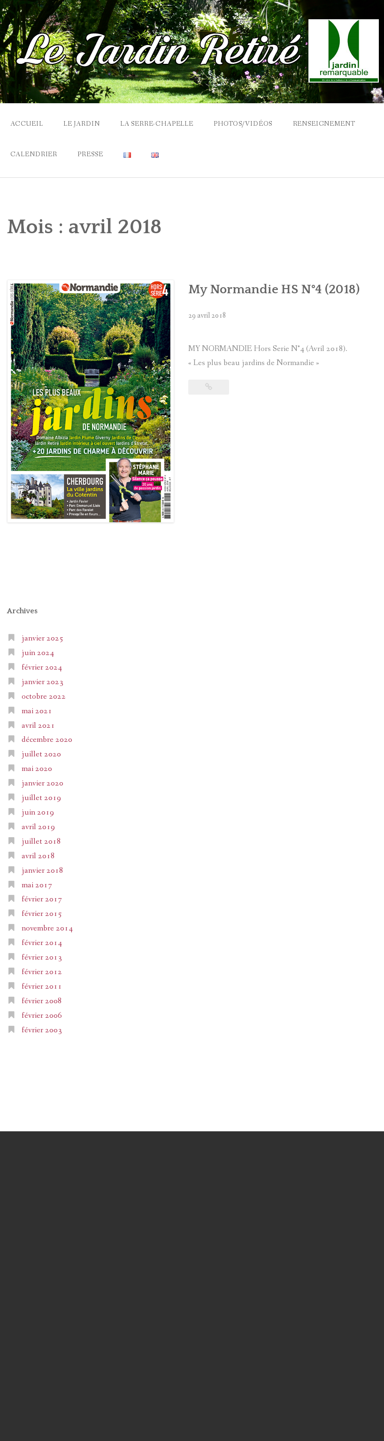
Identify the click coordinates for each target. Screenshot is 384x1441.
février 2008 (42, 1001)
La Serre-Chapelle (156, 124)
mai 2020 (37, 768)
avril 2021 (38, 725)
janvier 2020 (42, 783)
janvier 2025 (42, 638)
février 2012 (42, 972)
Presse (90, 154)
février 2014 (42, 943)
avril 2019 (38, 827)
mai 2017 (37, 885)
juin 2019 (38, 812)
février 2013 (42, 957)
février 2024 (42, 667)
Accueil (26, 124)
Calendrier (33, 154)
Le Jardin (81, 124)
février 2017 (42, 899)
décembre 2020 (47, 739)
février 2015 (42, 913)
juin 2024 (38, 653)
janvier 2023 (42, 682)
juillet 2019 (41, 798)
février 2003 (42, 1030)
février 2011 (42, 986)
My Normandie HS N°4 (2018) (274, 289)
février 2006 (42, 1015)
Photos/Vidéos (243, 124)
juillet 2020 (41, 754)
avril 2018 (38, 856)
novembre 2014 (47, 928)
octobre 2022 (44, 696)
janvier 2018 (42, 870)
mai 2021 (37, 711)
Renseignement (324, 124)
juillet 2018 (41, 841)
